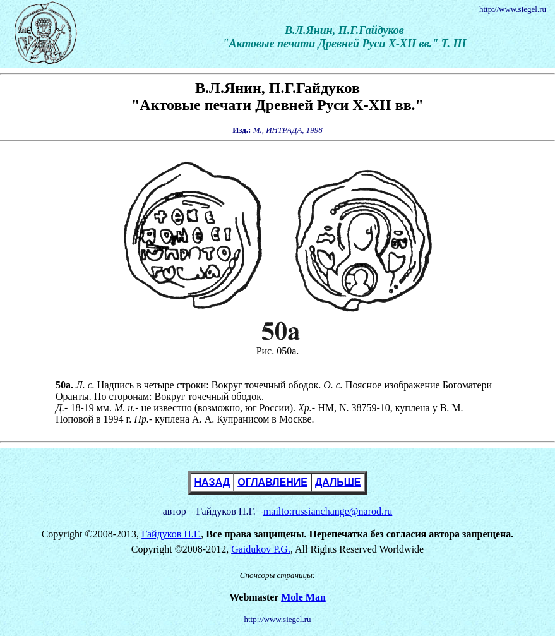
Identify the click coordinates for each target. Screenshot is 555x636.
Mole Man (303, 597)
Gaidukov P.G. (260, 549)
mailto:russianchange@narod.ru (327, 511)
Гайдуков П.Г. (171, 534)
